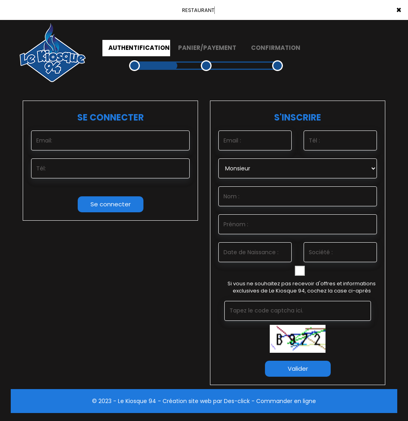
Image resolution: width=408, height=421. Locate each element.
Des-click (237, 401)
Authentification (139, 47)
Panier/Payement (207, 47)
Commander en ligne (286, 401)
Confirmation (275, 47)
